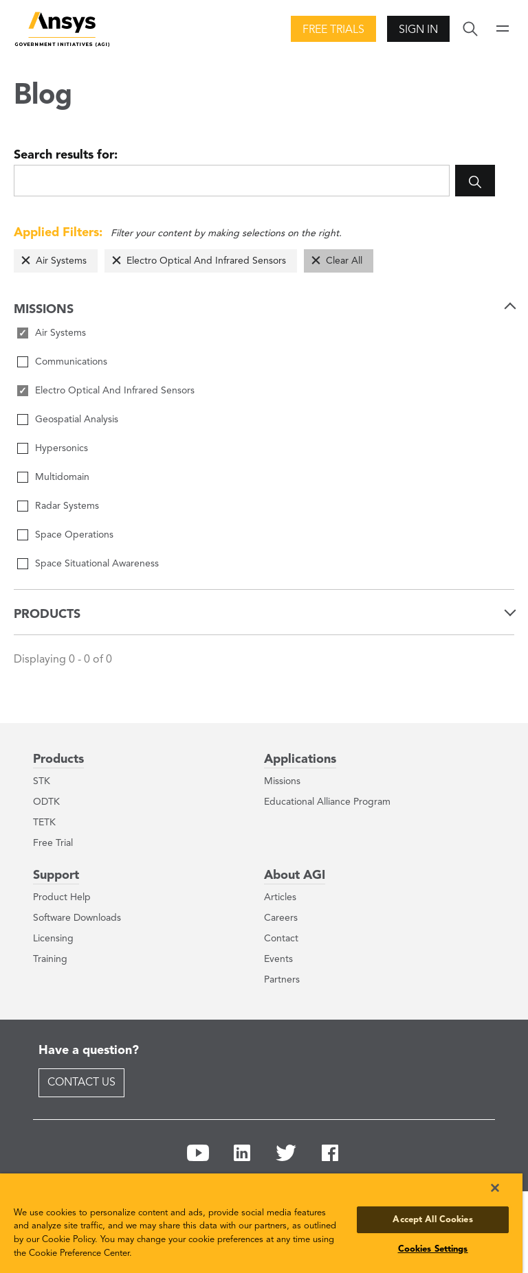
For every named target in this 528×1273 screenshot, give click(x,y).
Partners (282, 980)
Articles (280, 897)
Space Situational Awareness (97, 564)
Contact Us (81, 1082)
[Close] (495, 1188)
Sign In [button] (418, 30)
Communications (71, 362)
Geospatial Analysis (76, 419)
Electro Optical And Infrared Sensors (206, 261)
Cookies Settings (433, 1249)
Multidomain (62, 477)
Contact (281, 938)
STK (41, 781)
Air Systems (61, 261)
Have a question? (88, 1050)
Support (56, 875)
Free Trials (333, 30)
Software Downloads (77, 918)
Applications (300, 759)
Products (58, 759)
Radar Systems (67, 506)
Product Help (62, 897)
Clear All (344, 261)
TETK (44, 822)
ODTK (46, 802)
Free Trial (53, 843)
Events (278, 959)
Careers (281, 918)
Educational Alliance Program (327, 802)
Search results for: (66, 155)
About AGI (294, 875)
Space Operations (74, 535)
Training (50, 959)
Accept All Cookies (432, 1219)
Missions (282, 781)
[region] (261, 1223)
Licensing (53, 938)
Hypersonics (61, 448)
